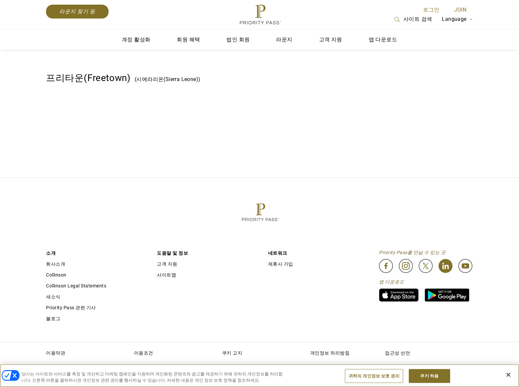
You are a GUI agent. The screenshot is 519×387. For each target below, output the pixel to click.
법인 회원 (238, 39)
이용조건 (143, 353)
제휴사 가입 (280, 264)
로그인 (431, 10)
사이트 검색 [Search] (413, 19)
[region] (259, 375)
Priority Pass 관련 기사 (71, 307)
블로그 (53, 318)
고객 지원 (330, 39)
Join (460, 10)
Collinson (56, 275)
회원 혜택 (188, 39)
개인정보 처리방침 (330, 353)
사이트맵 (166, 275)
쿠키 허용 (429, 375)
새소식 (53, 296)
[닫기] (508, 374)
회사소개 (55, 264)
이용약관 (55, 353)
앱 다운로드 (383, 39)
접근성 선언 (397, 353)
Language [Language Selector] (457, 19)
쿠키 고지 (232, 353)
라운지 (284, 39)
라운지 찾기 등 (77, 11)
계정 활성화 (136, 39)
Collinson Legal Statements (76, 285)
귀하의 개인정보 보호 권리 (374, 375)
